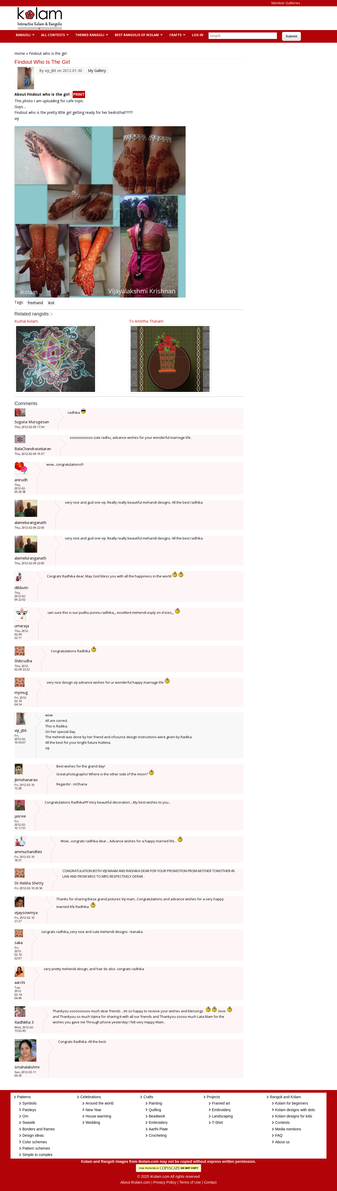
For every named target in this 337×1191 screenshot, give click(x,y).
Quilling (155, 1110)
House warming (98, 1116)
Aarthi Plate (158, 1129)
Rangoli (22, 35)
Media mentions (288, 1129)
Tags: (19, 302)
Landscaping (222, 1116)
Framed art (221, 1103)
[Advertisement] (164, 18)
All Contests (52, 35)
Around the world (99, 1103)
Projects (213, 1097)
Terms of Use (190, 1182)
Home (19, 53)
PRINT (79, 94)
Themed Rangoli (89, 35)
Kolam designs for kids (293, 1116)
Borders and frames (38, 1129)
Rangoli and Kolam (285, 1097)
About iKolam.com (135, 1182)
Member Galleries (285, 3)
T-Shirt (217, 1122)
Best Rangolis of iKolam (136, 35)
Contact (210, 1182)
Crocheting (158, 1135)
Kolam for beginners (291, 1103)
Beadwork (157, 1116)
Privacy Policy (164, 1182)
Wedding (93, 1122)
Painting (155, 1103)
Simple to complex (37, 1155)
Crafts (174, 35)
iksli (51, 302)
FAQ (279, 1135)
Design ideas (33, 1135)
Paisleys (29, 1110)
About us (282, 1142)
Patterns (24, 1097)
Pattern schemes (36, 1148)
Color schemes (34, 1142)
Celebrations (90, 1097)
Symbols (29, 1103)
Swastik (28, 1122)
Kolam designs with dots (295, 1110)
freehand (35, 302)
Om (25, 1116)
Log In (197, 35)
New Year (93, 1110)
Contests (282, 1122)
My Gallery (97, 70)
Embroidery (158, 1122)
